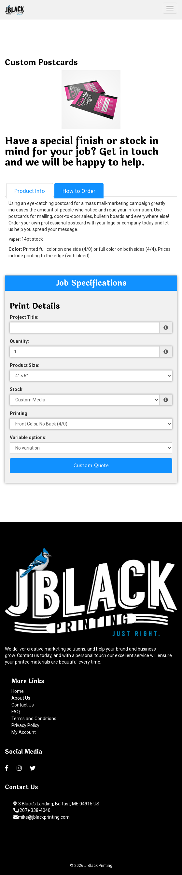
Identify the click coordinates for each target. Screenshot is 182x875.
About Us (20, 698)
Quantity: (19, 341)
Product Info (29, 191)
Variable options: (28, 437)
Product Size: (24, 365)
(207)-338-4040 (31, 810)
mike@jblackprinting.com (41, 817)
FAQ (15, 711)
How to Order (79, 191)
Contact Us (22, 704)
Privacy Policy (25, 725)
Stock (16, 389)
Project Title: (24, 317)
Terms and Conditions (33, 718)
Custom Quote (91, 465)
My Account (23, 732)
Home (17, 691)
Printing (18, 413)
